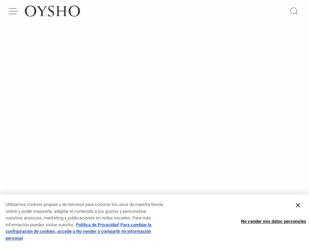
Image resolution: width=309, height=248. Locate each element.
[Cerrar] (298, 207)
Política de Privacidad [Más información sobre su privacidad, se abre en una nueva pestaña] (97, 226)
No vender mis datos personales (273, 223)
